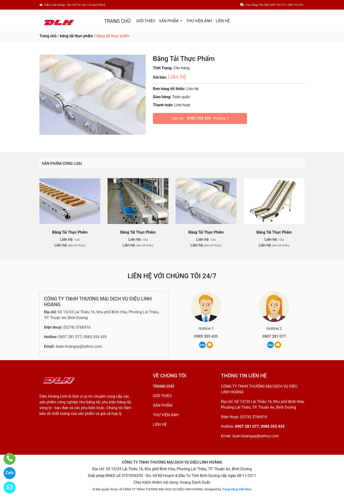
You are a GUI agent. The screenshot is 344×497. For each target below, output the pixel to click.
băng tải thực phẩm (76, 36)
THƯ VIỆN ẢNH (199, 21)
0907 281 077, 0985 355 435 (82, 337)
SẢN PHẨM (169, 21)
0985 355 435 (199, 118)
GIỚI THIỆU (145, 21)
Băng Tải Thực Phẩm (70, 232)
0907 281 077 (274, 336)
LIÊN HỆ (223, 21)
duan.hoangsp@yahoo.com (78, 346)
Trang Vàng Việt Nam (236, 489)
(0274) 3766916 (77, 327)
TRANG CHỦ (117, 21)
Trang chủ (47, 36)
